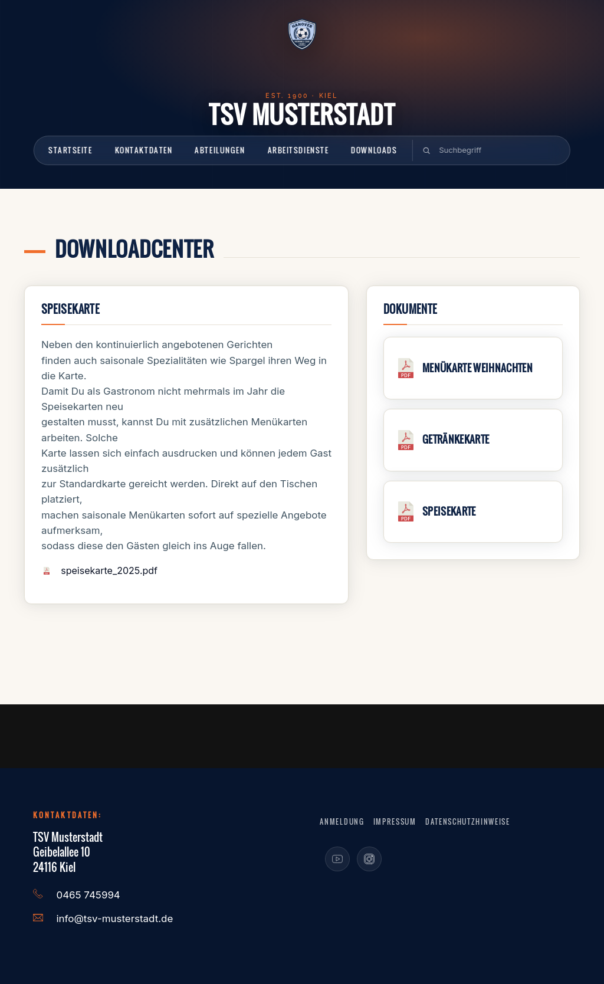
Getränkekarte (455, 439)
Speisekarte (449, 511)
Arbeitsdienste (298, 150)
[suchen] (492, 150)
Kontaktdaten (143, 150)
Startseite (70, 150)
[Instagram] (369, 859)
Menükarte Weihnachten (477, 367)
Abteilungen (220, 150)
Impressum (394, 821)
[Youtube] (337, 859)
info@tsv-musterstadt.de (115, 918)
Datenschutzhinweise (467, 821)
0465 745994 (88, 895)
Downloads (374, 150)
